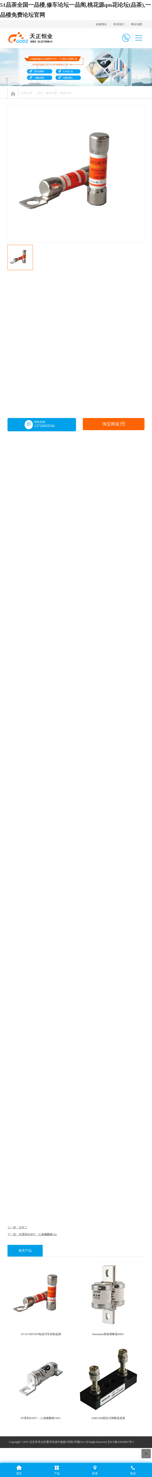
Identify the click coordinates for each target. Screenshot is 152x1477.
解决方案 (51, 93)
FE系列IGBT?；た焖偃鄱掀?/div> (41, 1418)
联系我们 (119, 24)
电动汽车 (66, 93)
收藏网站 (101, 24)
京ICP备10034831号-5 (120, 1442)
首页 (40, 93)
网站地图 (136, 24)
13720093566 (44, 426)
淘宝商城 (113, 424)
